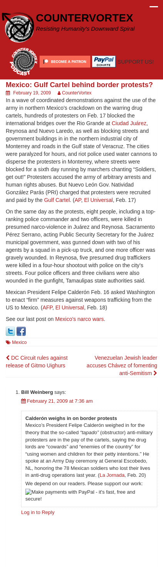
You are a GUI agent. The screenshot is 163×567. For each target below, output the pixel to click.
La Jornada (112, 475)
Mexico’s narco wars (79, 319)
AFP (47, 307)
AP (78, 200)
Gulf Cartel (57, 200)
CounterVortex (76, 93)
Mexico (19, 342)
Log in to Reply (38, 512)
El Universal (98, 200)
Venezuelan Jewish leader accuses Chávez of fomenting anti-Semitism (121, 365)
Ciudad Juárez (129, 123)
